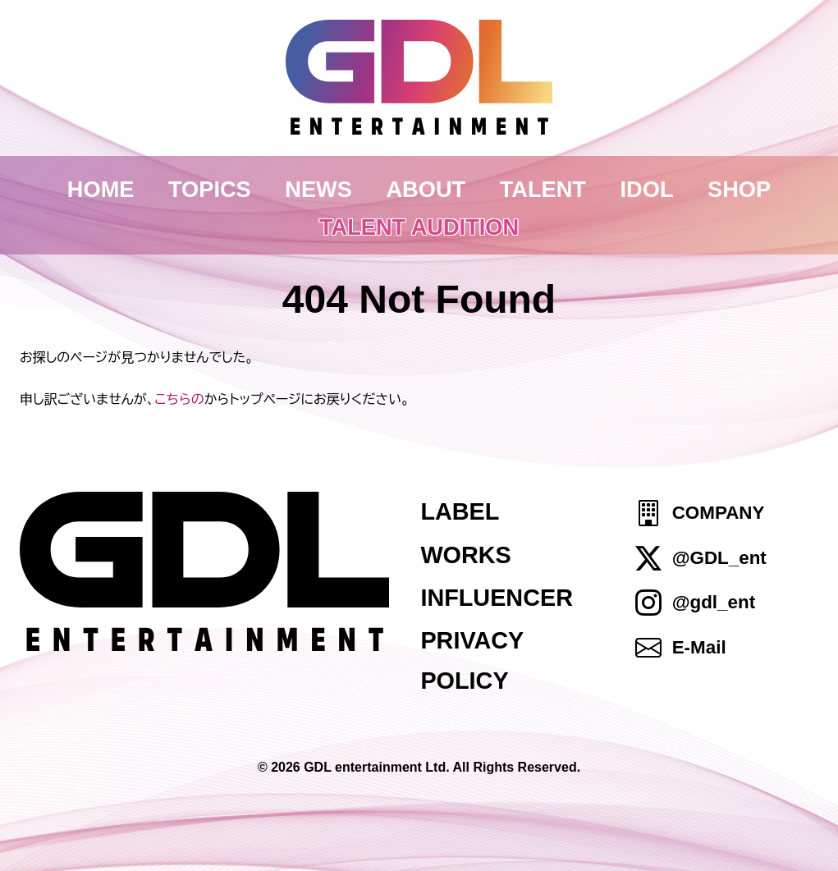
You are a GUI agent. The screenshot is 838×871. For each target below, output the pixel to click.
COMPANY (718, 513)
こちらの (179, 399)
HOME (101, 189)
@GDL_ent (719, 558)
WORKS (465, 555)
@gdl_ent (713, 602)
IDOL (647, 189)
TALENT (543, 189)
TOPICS (209, 189)
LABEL (459, 511)
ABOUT (425, 189)
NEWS (318, 189)
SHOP (739, 189)
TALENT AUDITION (419, 227)
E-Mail (699, 647)
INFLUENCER (496, 597)
